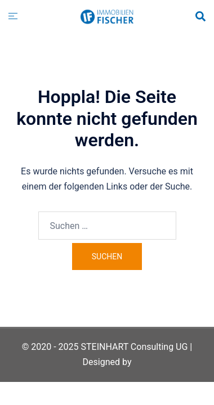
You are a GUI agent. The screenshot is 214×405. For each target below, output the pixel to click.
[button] (200, 16)
